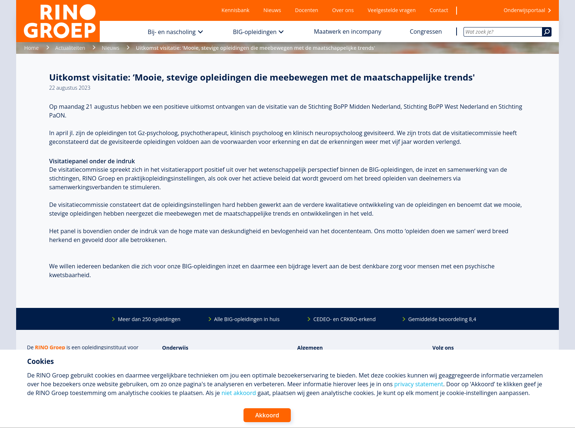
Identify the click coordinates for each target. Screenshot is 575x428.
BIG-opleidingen (254, 32)
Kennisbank (235, 10)
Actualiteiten (70, 47)
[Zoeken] (547, 32)
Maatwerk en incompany (347, 31)
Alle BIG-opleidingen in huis (246, 319)
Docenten (306, 10)
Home (31, 47)
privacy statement (418, 384)
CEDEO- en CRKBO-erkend (344, 319)
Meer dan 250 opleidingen (149, 319)
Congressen (426, 31)
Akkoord (267, 415)
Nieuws (272, 10)
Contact (439, 10)
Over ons (343, 10)
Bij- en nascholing (172, 32)
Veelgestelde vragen (392, 10)
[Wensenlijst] (475, 10)
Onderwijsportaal (524, 10)
